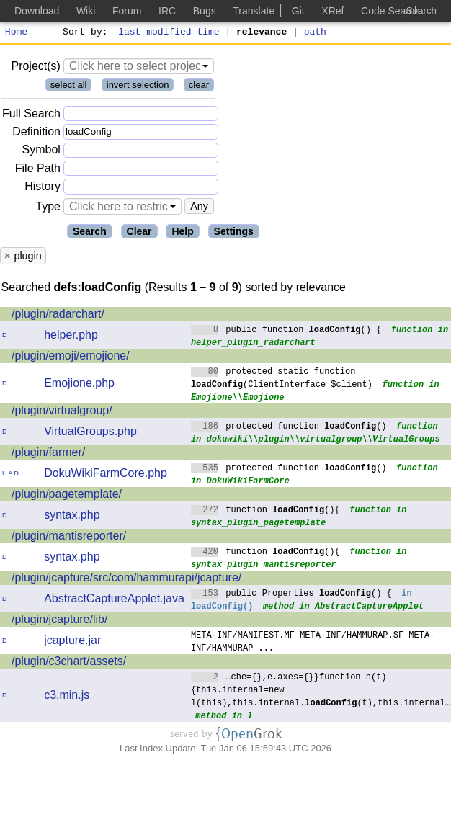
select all (68, 86)
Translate (253, 11)
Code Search (390, 11)
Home (16, 33)
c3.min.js (66, 697)
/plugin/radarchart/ (58, 316)
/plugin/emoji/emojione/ (71, 358)
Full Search (31, 116)
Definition (36, 134)
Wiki (85, 11)
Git (298, 11)
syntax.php (71, 517)
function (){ (265, 511)
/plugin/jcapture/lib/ (59, 621)
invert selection (138, 86)
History (42, 188)
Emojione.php (79, 385)
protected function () (289, 427)
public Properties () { (291, 595)
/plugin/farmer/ (48, 454)
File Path (38, 170)
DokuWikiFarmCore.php (105, 475)
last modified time (169, 33)
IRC (167, 11)
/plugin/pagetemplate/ (67, 496)
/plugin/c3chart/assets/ (69, 663)
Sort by (83, 33)
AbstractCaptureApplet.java (114, 600)
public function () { (286, 331)
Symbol (41, 152)
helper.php (71, 337)
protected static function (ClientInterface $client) (281, 379)
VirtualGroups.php (90, 433)
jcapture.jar (72, 642)
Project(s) (35, 68)
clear (199, 86)
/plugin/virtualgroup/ (62, 412)
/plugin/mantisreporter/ (69, 538)
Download (36, 11)
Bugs (204, 11)
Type (48, 208)
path (315, 33)
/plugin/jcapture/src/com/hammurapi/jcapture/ (126, 579)
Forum (126, 11)
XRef (332, 11)
